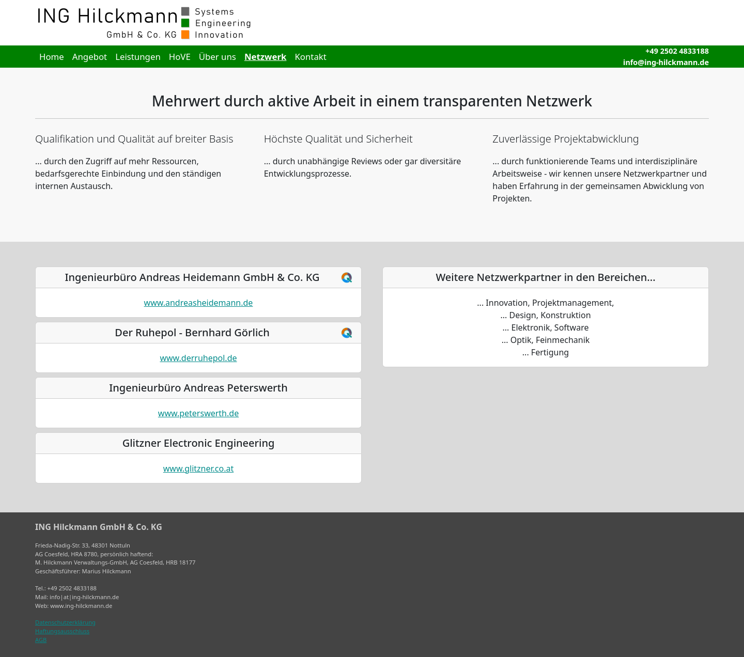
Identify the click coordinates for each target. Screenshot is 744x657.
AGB (41, 640)
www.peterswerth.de (198, 413)
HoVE (180, 56)
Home (51, 56)
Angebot (89, 56)
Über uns (217, 56)
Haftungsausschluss (62, 631)
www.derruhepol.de (198, 358)
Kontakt (310, 56)
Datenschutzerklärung (65, 622)
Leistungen (138, 56)
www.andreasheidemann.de (198, 302)
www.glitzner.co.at (198, 468)
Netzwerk (265, 56)
